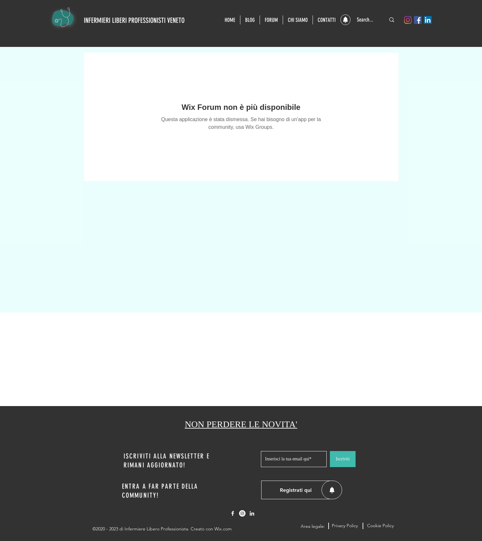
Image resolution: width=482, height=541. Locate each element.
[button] (345, 19)
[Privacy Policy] (344, 525)
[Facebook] (418, 20)
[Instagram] (408, 20)
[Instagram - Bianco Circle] (242, 513)
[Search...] (366, 19)
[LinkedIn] (428, 20)
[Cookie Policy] (380, 525)
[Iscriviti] (343, 459)
